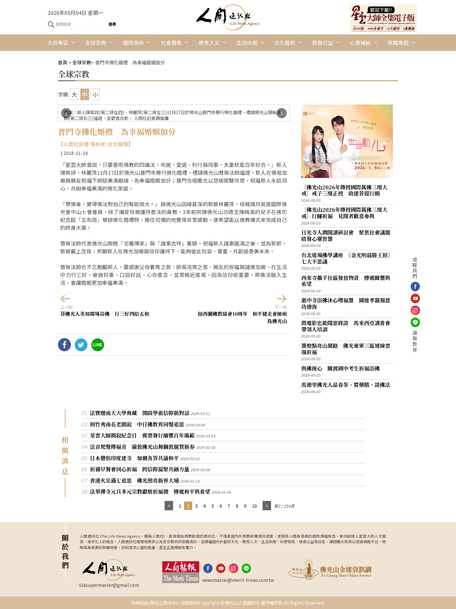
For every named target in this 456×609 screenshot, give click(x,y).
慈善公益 (322, 42)
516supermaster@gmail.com (109, 585)
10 (254, 505)
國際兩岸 (133, 42)
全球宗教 (95, 42)
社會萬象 (171, 42)
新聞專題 (398, 42)
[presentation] (66, 113)
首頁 (62, 62)
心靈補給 (360, 42)
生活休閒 (246, 42)
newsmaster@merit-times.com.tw (238, 580)
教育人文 (209, 42)
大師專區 (57, 42)
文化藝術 (284, 42)
